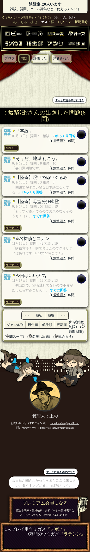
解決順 (47, 325)
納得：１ (11, 147)
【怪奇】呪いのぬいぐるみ (41, 177)
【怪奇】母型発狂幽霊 (37, 201)
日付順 (33, 325)
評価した (40, 58)
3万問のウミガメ (56, 534)
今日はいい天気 (31, 275)
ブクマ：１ (12, 228)
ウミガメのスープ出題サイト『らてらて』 (27, 17)
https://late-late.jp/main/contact (57, 427)
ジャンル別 (15, 325)
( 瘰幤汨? (58, 141)
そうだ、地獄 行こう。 (38, 158)
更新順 (62, 325)
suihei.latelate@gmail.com (64, 423)
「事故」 (24, 131)
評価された (61, 58)
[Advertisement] (23, 80)
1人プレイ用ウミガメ (36, 529)
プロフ (10, 58)
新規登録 (81, 22)
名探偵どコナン (34, 238)
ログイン (64, 22)
